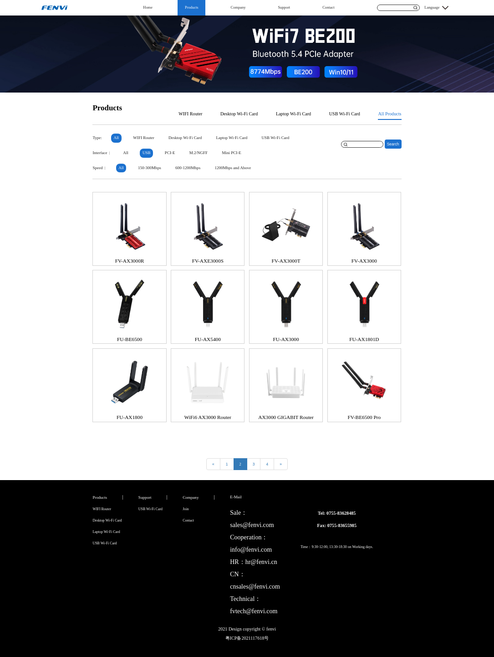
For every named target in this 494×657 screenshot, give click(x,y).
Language (431, 7)
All (116, 137)
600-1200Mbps (187, 168)
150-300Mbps (149, 168)
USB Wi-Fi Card (344, 113)
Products (192, 7)
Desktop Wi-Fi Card (239, 113)
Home (148, 7)
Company (238, 7)
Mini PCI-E (231, 152)
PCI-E (170, 152)
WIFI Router (190, 113)
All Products (389, 113)
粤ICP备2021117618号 (247, 638)
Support (284, 7)
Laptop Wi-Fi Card (293, 113)
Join (185, 509)
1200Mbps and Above (232, 168)
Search (393, 144)
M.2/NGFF (198, 152)
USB (147, 152)
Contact (328, 7)
